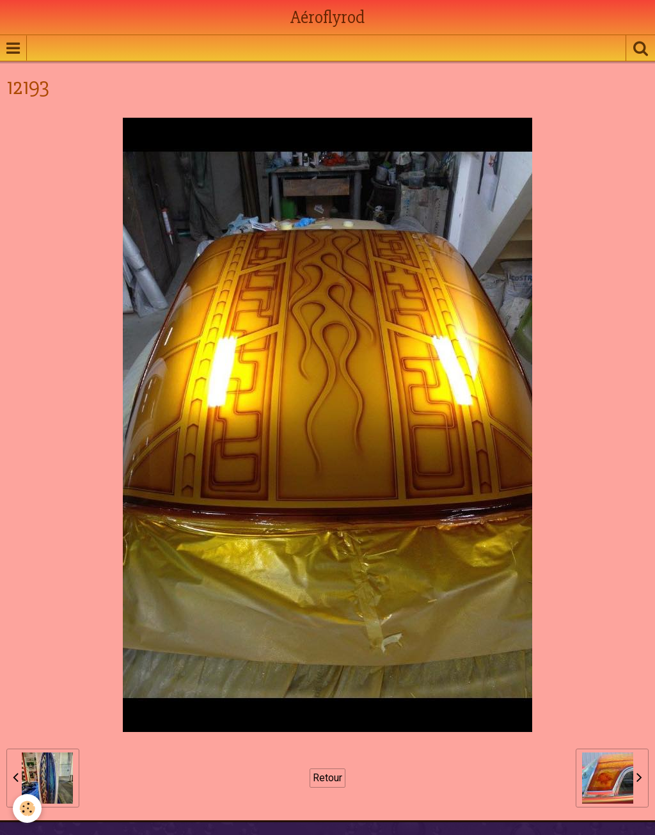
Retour (327, 778)
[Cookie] (27, 808)
